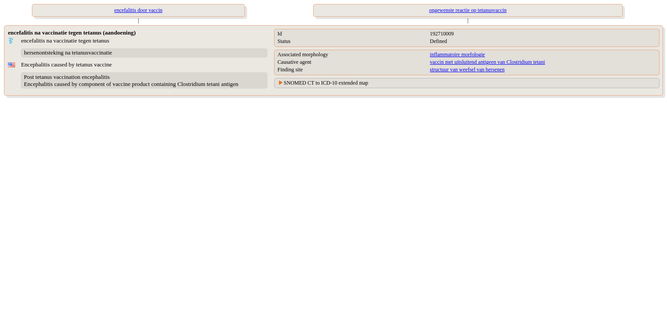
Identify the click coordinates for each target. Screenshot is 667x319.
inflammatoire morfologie (457, 54)
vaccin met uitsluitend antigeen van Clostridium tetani (487, 62)
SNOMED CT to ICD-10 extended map (326, 83)
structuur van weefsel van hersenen (467, 69)
